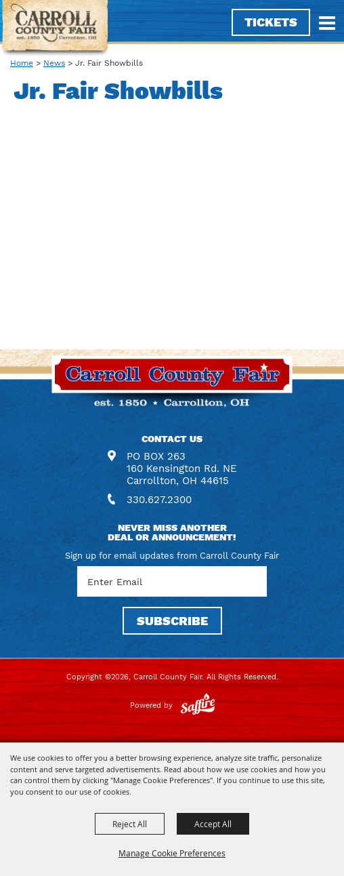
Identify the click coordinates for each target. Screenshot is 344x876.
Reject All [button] (129, 823)
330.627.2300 (159, 500)
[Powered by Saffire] (198, 705)
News (54, 63)
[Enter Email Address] (172, 581)
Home (21, 63)
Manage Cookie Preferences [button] (172, 853)
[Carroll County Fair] (55, 29)
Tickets (270, 22)
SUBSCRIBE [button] (172, 621)
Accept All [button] (213, 823)
